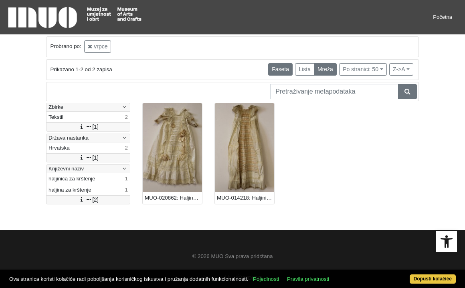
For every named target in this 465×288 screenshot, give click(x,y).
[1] (88, 127)
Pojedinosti (289, 275)
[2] (88, 199)
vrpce (97, 46)
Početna (442, 17)
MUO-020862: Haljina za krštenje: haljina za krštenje (173, 198)
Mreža (325, 69)
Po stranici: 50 (360, 69)
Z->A (399, 69)
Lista (305, 69)
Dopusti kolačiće (407, 275)
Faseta (280, 69)
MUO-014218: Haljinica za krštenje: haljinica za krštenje (245, 198)
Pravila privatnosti (331, 275)
